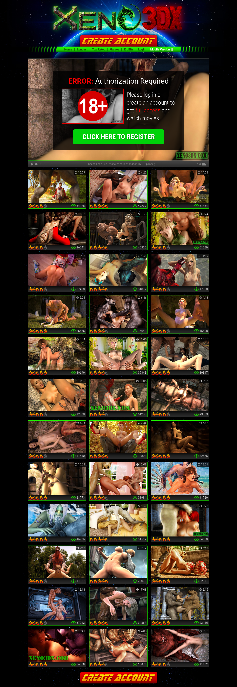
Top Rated (98, 49)
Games (114, 49)
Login (141, 49)
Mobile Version (160, 49)
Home (68, 49)
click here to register (118, 146)
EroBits (128, 49)
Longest (82, 49)
